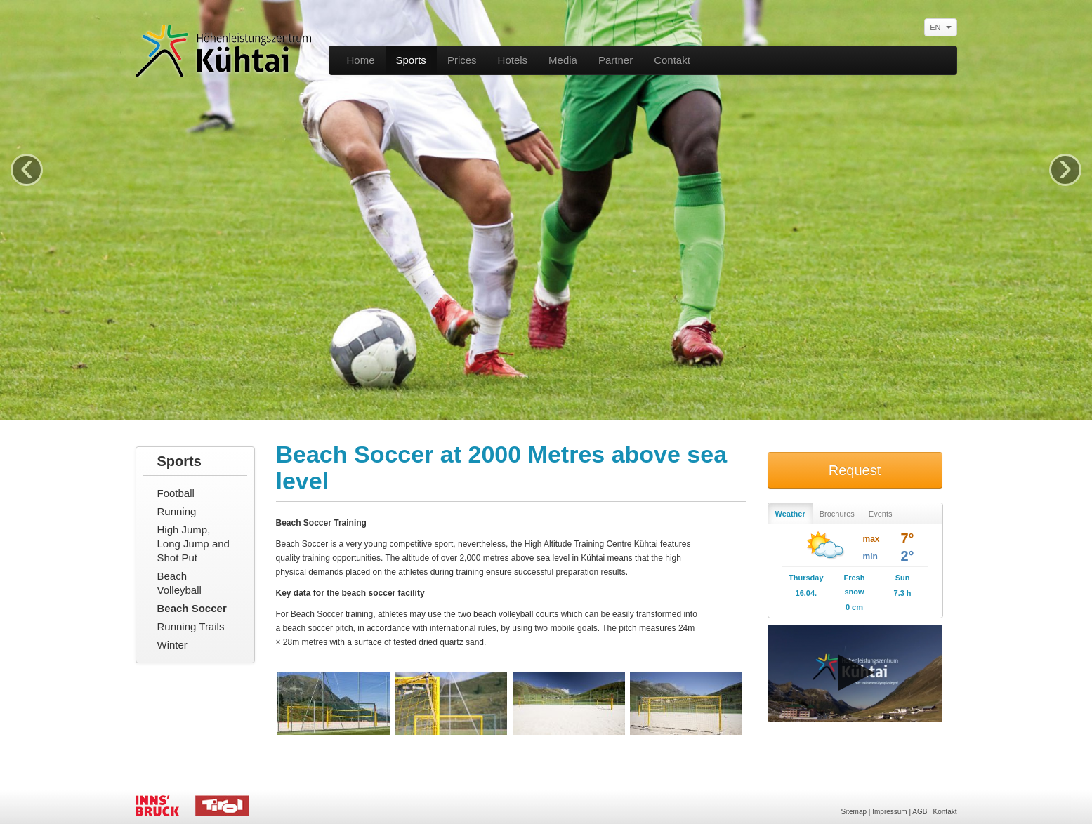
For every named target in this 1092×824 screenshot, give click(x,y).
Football (176, 493)
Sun (902, 577)
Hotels (513, 60)
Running (177, 511)
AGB (919, 812)
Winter (172, 645)
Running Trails (191, 626)
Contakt (672, 60)
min (870, 556)
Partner (615, 60)
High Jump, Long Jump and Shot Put (193, 544)
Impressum (889, 812)
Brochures (837, 514)
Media (562, 60)
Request (855, 470)
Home (361, 60)
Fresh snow (853, 584)
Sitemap (854, 812)
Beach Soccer (192, 608)
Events (881, 514)
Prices (462, 60)
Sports (411, 60)
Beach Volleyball (179, 583)
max (871, 539)
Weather (790, 514)
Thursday (806, 577)
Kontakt (945, 812)
